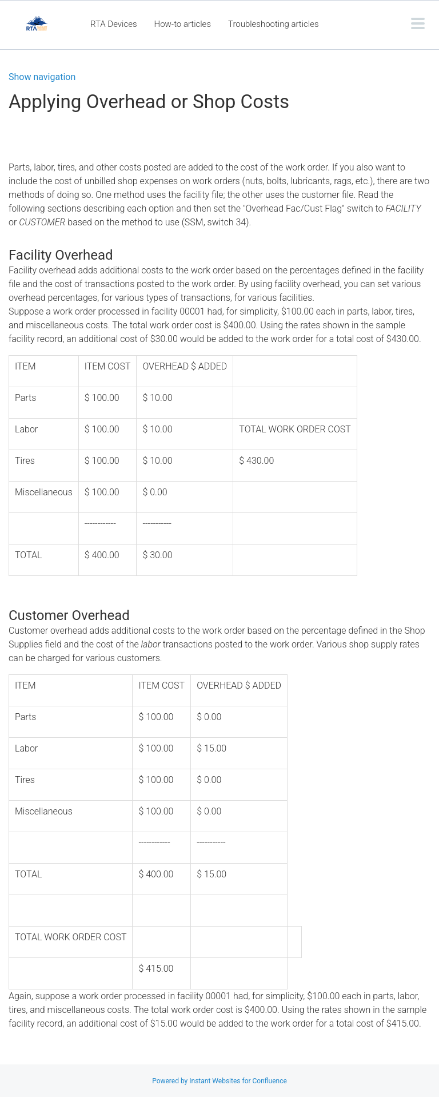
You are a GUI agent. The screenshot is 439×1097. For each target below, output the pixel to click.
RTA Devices (113, 24)
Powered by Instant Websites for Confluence (219, 1081)
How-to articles (182, 24)
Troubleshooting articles (273, 24)
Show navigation (42, 77)
